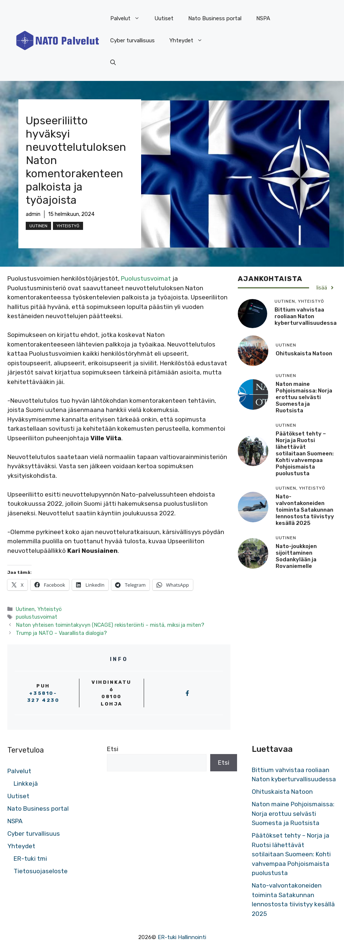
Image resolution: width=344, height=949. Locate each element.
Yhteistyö (68, 225)
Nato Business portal (214, 18)
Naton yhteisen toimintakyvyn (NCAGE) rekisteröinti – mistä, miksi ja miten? (110, 625)
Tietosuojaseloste (41, 871)
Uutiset (163, 18)
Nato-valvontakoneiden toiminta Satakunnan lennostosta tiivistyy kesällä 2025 (305, 509)
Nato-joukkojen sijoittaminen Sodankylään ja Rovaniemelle (296, 556)
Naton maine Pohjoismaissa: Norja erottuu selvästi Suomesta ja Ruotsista (304, 397)
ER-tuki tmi (30, 858)
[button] (113, 62)
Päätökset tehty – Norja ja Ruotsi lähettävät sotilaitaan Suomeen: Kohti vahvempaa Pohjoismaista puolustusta (305, 453)
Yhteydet (189, 40)
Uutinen (38, 225)
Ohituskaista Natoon (304, 353)
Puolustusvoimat (146, 278)
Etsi (112, 749)
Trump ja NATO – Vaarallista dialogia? (61, 633)
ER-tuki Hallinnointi (182, 937)
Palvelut (128, 18)
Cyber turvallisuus (132, 40)
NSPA (263, 18)
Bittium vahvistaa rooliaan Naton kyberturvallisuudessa (306, 316)
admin (33, 214)
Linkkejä (26, 783)
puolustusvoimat (36, 617)
